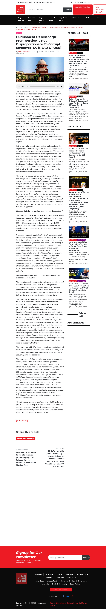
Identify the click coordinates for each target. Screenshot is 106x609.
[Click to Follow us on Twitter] (60, 596)
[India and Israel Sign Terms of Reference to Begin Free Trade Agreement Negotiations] (79, 232)
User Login (75, 2)
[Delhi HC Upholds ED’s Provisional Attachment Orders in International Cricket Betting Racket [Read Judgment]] (79, 45)
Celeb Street (71, 577)
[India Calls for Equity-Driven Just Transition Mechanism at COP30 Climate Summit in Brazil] (79, 273)
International (60, 577)
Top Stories (38, 574)
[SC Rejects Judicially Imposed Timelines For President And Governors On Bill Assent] (79, 138)
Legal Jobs (45, 584)
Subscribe (83, 7)
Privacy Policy (72, 603)
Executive (69, 574)
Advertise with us (61, 590)
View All (82, 315)
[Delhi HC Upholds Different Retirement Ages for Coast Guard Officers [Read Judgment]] (79, 88)
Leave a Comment (25, 439)
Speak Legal (40, 581)
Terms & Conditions (58, 603)
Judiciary (26, 27)
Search (67, 9)
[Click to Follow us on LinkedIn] (68, 596)
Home (19, 27)
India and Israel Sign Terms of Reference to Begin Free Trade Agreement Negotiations (78, 246)
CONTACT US (85, 2)
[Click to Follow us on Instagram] (72, 596)
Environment (82, 581)
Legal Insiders (49, 574)
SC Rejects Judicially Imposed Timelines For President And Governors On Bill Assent (78, 153)
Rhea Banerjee (24, 51)
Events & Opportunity (59, 584)
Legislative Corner (82, 574)
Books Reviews (75, 584)
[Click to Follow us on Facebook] (63, 596)
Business (49, 577)
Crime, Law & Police (68, 581)
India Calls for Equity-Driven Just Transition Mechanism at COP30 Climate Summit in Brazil (79, 288)
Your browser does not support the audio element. (40, 86)
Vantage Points (52, 581)
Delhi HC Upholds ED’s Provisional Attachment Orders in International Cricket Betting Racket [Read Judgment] (79, 60)
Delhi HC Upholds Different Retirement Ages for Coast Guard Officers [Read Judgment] (78, 103)
